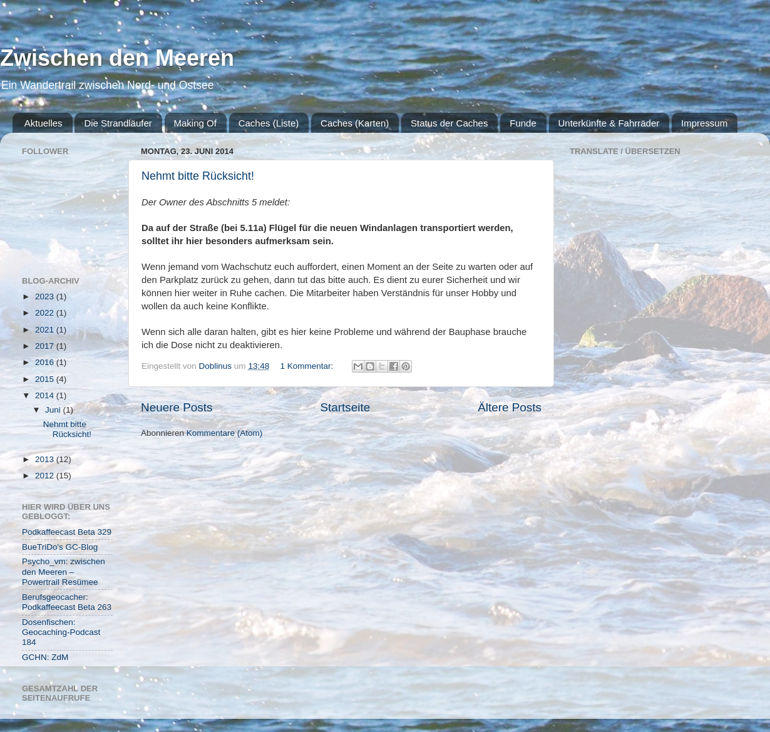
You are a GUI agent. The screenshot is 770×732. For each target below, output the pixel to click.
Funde (523, 123)
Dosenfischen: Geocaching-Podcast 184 (61, 632)
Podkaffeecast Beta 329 (66, 532)
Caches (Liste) (269, 123)
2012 (45, 475)
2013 (45, 459)
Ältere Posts (510, 407)
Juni (54, 410)
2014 (45, 395)
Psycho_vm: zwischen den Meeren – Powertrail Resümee (63, 571)
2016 (45, 362)
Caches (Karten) (355, 123)
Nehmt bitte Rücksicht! (197, 176)
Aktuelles (43, 123)
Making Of (195, 123)
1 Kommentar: (308, 366)
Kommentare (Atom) (225, 433)
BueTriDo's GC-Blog (60, 547)
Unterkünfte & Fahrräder (609, 123)
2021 (45, 329)
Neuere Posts (176, 407)
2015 (45, 379)
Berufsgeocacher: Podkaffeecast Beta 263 (66, 602)
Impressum (704, 123)
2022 (45, 312)
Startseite (345, 407)
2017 (45, 346)
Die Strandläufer (117, 123)
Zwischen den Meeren (117, 58)
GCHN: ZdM (45, 657)
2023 (45, 296)
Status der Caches (449, 123)
